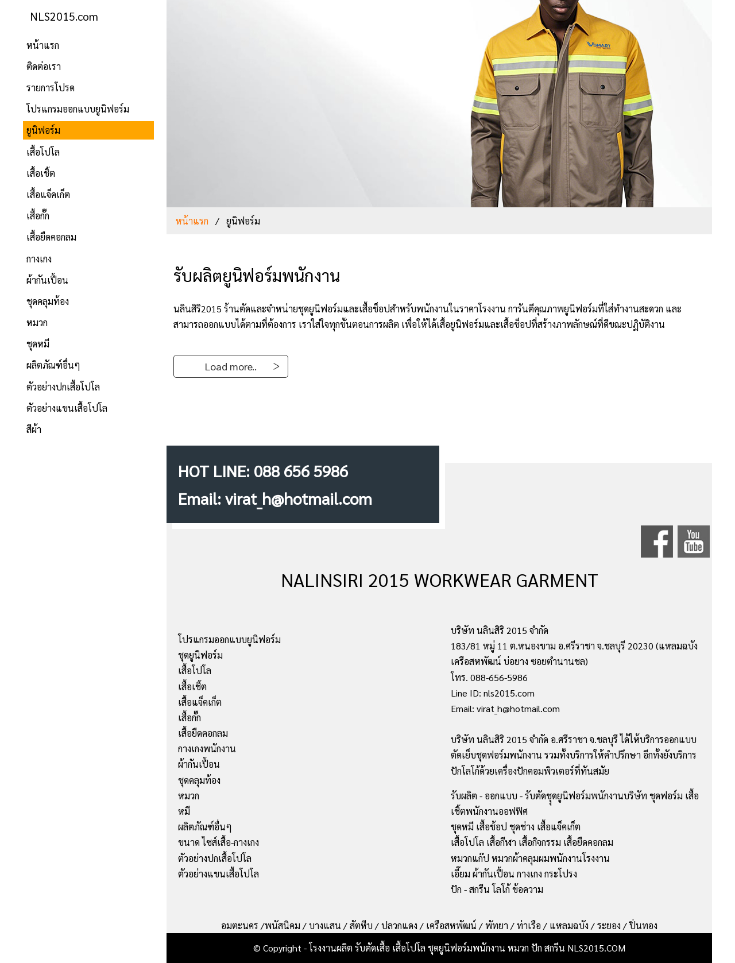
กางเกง (39, 259)
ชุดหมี (37, 344)
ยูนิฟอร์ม (43, 130)
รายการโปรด (50, 88)
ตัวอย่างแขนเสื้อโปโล (66, 408)
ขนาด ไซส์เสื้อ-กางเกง (218, 842)
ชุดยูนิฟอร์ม (200, 655)
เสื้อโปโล (43, 152)
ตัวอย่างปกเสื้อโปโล (63, 387)
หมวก (37, 322)
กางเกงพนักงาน (207, 748)
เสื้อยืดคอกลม (51, 237)
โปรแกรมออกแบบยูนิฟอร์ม (77, 109)
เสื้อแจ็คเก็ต (48, 194)
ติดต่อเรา (43, 66)
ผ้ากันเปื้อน (47, 280)
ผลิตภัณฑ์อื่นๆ (53, 365)
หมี (184, 811)
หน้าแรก (42, 45)
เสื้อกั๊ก (37, 216)
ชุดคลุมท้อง (47, 301)
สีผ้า (33, 429)
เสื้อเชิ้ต (40, 173)
